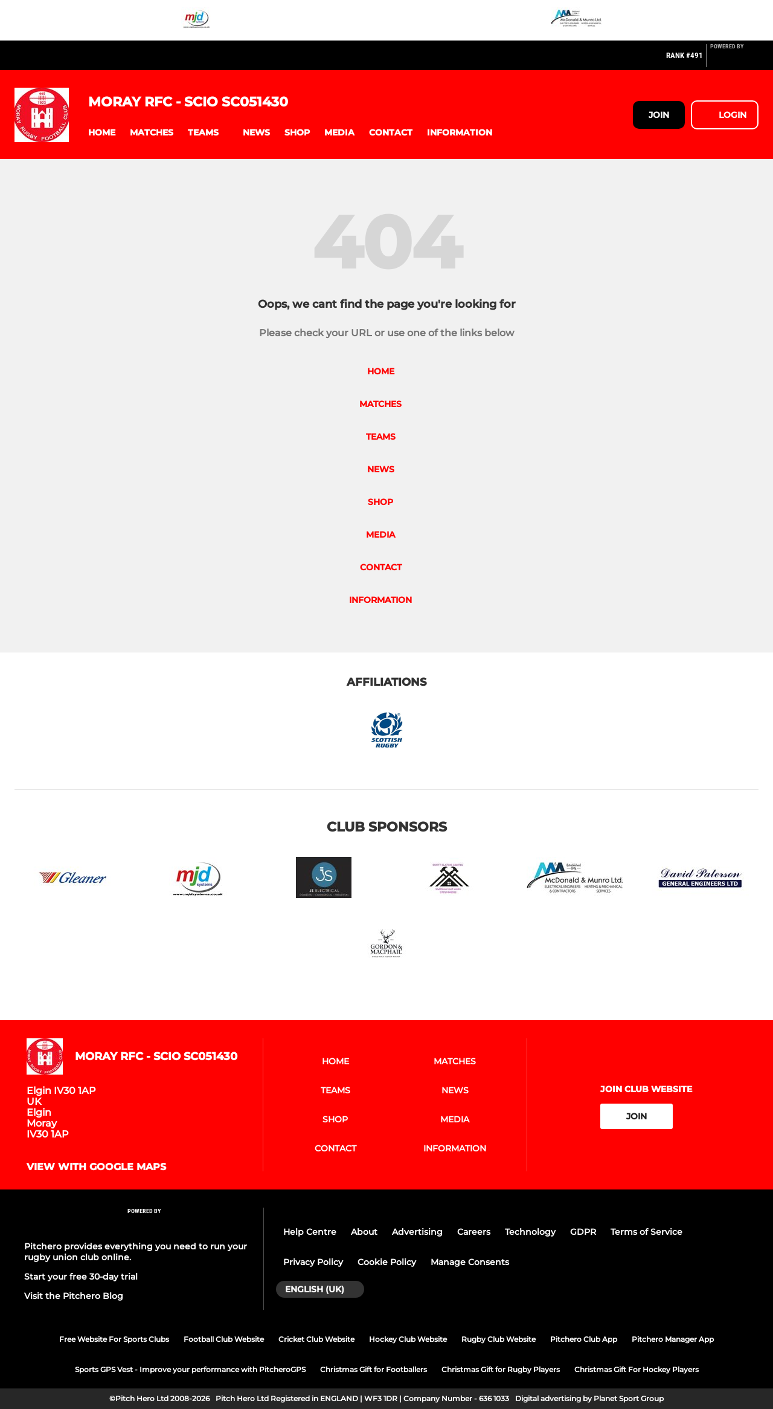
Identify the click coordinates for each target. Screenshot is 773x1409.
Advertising (417, 1231)
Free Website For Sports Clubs (114, 1339)
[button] (102, 133)
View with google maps (96, 1167)
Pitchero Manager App (673, 1339)
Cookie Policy (387, 1262)
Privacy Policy (313, 1262)
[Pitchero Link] (734, 60)
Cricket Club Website (316, 1339)
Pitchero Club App (583, 1339)
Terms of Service (646, 1231)
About (364, 1231)
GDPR (583, 1231)
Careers (473, 1231)
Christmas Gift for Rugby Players (500, 1369)
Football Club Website (224, 1339)
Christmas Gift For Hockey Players (636, 1369)
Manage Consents (470, 1262)
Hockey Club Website (408, 1339)
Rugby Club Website (498, 1339)
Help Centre (309, 1231)
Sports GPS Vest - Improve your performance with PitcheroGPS (190, 1369)
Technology (530, 1231)
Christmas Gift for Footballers (373, 1369)
